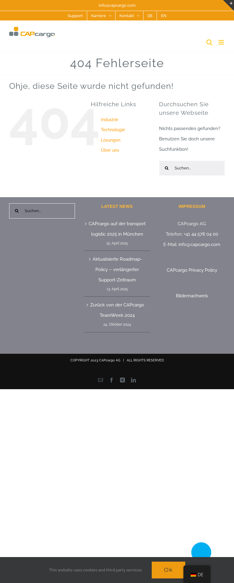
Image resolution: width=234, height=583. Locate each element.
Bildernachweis (192, 296)
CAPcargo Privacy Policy (192, 270)
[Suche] (166, 168)
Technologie (113, 129)
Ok (168, 570)
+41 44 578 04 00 (201, 234)
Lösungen (110, 140)
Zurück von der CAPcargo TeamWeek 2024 (117, 310)
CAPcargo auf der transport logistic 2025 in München (117, 229)
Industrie (109, 119)
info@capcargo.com (117, 5)
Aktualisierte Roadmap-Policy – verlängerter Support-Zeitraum (117, 269)
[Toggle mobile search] (209, 42)
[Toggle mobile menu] (221, 42)
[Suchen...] (192, 168)
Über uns (110, 150)
